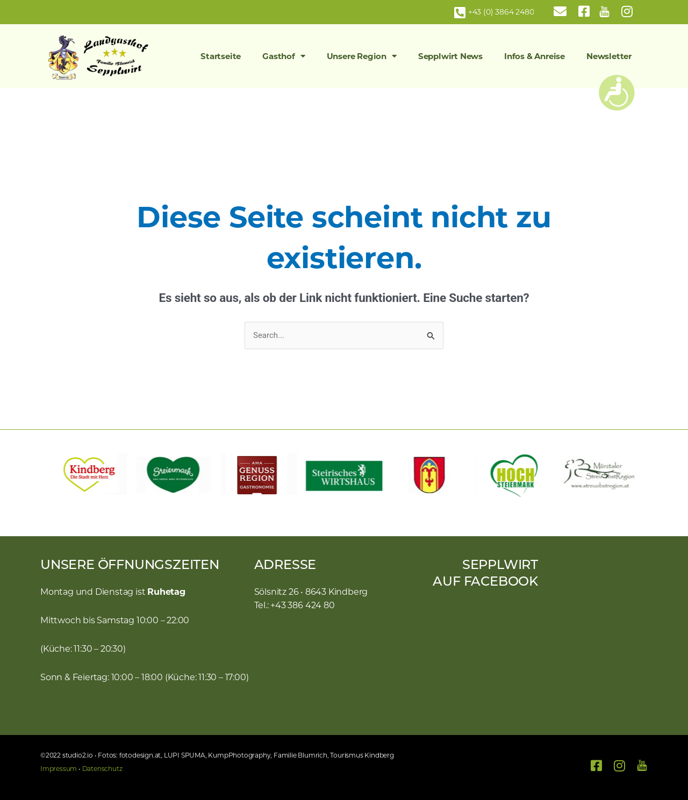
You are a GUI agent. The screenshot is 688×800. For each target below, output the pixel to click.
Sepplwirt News (450, 56)
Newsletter (609, 56)
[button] (53, 475)
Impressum (58, 769)
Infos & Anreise (534, 56)
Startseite (220, 56)
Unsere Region (362, 56)
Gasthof (283, 56)
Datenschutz (102, 769)
